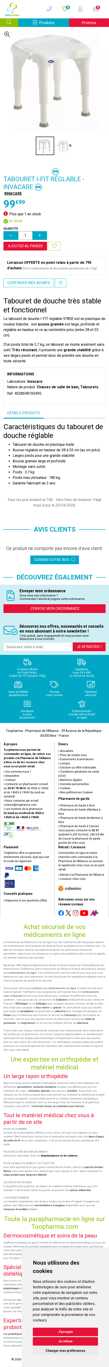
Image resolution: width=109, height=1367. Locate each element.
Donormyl (70, 1015)
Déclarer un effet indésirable (77, 767)
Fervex (7, 1015)
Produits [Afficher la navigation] (51, 22)
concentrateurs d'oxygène (49, 1205)
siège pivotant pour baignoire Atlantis (25, 1174)
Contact (10, 780)
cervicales (34, 1090)
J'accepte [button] (65, 1332)
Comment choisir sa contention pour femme (57, 1106)
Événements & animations (76, 759)
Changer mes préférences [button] (65, 1351)
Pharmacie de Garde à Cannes (78, 826)
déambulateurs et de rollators (59, 1155)
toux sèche (42, 1007)
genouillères (24, 1086)
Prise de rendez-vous (72, 755)
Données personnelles (73, 784)
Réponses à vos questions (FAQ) (25, 900)
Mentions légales (70, 780)
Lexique (64, 763)
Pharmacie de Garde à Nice (76, 805)
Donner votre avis (54, 560)
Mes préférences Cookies (75, 792)
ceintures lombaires (44, 1086)
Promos (89, 22)
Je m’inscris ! (89, 647)
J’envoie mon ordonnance (54, 608)
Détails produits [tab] (23, 413)
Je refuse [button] (65, 1341)
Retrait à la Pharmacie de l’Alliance (81, 874)
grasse (57, 1007)
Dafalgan (41, 1003)
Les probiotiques (13, 1333)
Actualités (65, 751)
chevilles (72, 1090)
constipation (27, 1011)
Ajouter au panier (25, 246)
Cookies (64, 788)
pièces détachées (80, 1190)
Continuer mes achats (28, 283)
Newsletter (11, 775)
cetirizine (60, 1011)
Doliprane (61, 999)
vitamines (82, 1023)
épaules (45, 1090)
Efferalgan (22, 1003)
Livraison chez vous (72, 879)
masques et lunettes (15, 1209)
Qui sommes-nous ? (17, 771)
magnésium (28, 1023)
